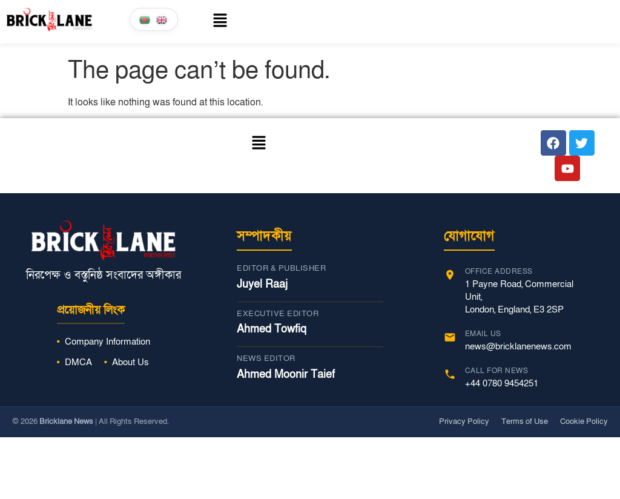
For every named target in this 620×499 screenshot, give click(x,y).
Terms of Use (524, 421)
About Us (130, 362)
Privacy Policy (464, 421)
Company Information (107, 341)
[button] (207, 21)
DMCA (78, 362)
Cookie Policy (584, 421)
